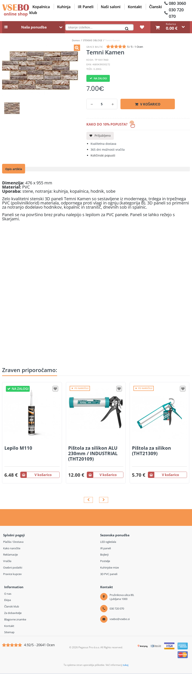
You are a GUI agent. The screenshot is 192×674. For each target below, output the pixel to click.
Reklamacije (10, 555)
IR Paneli (85, 6)
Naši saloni (110, 6)
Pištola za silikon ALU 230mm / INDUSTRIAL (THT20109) (93, 454)
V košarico (150, 105)
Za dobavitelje (13, 614)
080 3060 (177, 3)
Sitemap (9, 633)
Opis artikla (13, 170)
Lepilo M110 (18, 448)
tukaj (125, 666)
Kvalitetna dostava (103, 144)
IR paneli (105, 549)
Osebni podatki (12, 568)
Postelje (105, 562)
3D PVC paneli (108, 574)
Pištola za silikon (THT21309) (151, 451)
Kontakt (135, 6)
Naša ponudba (34, 28)
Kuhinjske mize (109, 568)
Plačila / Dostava (13, 542)
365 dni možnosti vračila (108, 150)
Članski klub (11, 607)
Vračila (7, 562)
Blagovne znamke (15, 620)
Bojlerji (104, 555)
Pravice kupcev (12, 574)
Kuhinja (63, 6)
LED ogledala (108, 542)
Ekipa (7, 601)
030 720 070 (176, 13)
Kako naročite (11, 549)
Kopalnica (41, 6)
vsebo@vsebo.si (120, 619)
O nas (7, 594)
